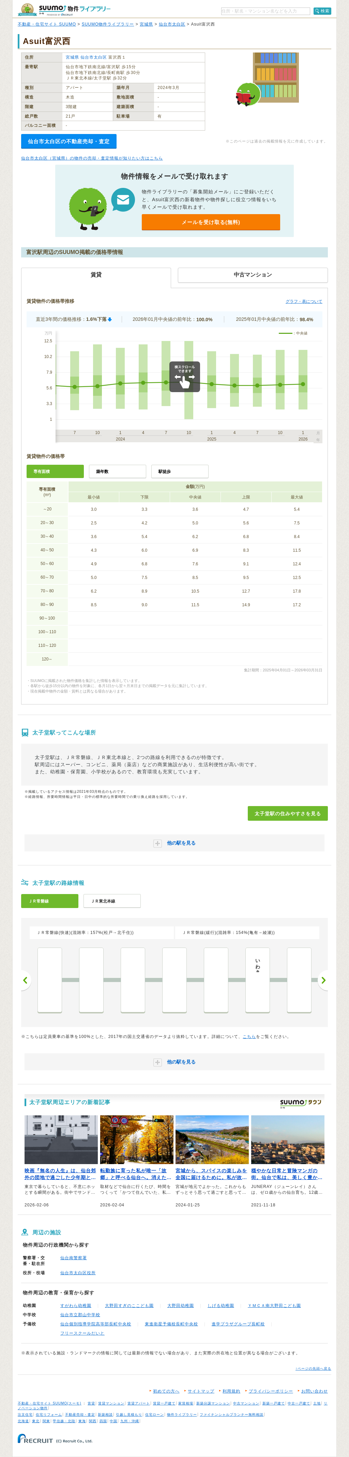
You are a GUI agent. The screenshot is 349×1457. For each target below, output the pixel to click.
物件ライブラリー (182, 1414)
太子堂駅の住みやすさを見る (288, 813)
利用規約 (231, 1391)
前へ (26, 980)
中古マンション (246, 1403)
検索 (325, 11)
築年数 (102, 471)
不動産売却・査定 (80, 1414)
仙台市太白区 (172, 24)
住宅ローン (154, 1414)
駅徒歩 (164, 471)
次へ (323, 980)
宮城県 (146, 24)
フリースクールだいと (82, 1333)
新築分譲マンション (213, 1403)
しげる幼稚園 (221, 1305)
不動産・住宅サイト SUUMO (47, 24)
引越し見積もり (129, 1414)
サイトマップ (201, 1391)
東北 (36, 1421)
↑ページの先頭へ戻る (313, 1368)
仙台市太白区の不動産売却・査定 (69, 141)
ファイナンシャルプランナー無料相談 (231, 1414)
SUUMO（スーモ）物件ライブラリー (64, 9)
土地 (317, 1403)
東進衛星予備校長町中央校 (171, 1324)
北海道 (23, 1421)
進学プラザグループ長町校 (238, 1324)
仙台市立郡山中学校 (80, 1314)
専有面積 (41, 471)
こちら (249, 1036)
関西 (92, 1421)
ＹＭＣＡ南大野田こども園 (274, 1305)
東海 (82, 1421)
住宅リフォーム (49, 1414)
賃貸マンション (111, 1403)
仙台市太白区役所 (78, 1272)
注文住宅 (25, 1414)
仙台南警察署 (73, 1257)
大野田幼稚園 (180, 1305)
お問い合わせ (314, 1391)
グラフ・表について (304, 301)
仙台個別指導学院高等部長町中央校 (95, 1324)
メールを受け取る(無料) (211, 222)
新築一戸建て (273, 1403)
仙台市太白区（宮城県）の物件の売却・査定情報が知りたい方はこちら (92, 158)
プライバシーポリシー (271, 1391)
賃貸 (91, 1403)
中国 (113, 1421)
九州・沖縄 (129, 1421)
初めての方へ (166, 1391)
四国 (103, 1421)
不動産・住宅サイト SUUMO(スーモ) (49, 1403)
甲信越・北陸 (64, 1421)
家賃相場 (185, 1403)
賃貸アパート (138, 1403)
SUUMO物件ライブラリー (108, 24)
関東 (46, 1421)
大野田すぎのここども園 (129, 1305)
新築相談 (105, 1414)
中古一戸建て (299, 1403)
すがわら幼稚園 (75, 1305)
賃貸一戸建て (164, 1403)
